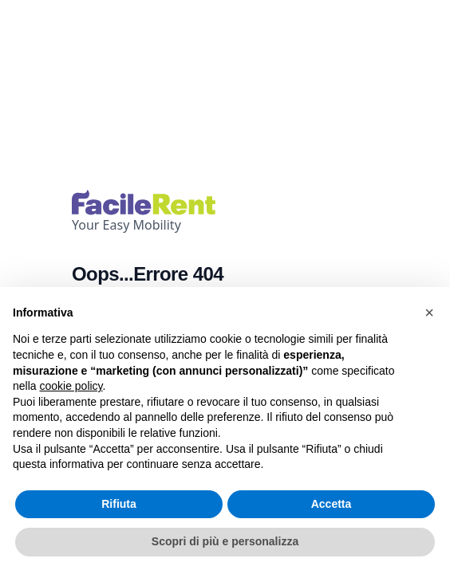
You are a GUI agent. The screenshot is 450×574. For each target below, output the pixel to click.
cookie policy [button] (70, 385)
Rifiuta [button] (118, 503)
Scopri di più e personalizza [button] (225, 541)
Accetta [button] (331, 503)
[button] (429, 312)
